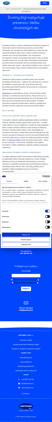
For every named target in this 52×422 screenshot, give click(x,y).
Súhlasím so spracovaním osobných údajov (26, 280)
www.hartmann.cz (27, 388)
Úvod (7, 9)
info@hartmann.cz (27, 383)
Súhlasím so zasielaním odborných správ (26, 283)
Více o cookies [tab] (42, 181)
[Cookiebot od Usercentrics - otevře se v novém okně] (42, 176)
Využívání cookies (26, 340)
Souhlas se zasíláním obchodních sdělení (26, 349)
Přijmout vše (26, 234)
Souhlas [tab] (9, 181)
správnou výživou (15, 140)
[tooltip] (38, 280)
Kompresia (6, 93)
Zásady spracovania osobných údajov (26, 344)
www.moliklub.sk (26, 362)
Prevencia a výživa (16, 9)
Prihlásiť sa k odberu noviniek (26, 268)
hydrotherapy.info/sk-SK (26, 366)
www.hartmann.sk (26, 358)
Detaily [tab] (26, 181)
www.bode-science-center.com (26, 371)
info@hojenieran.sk (26, 310)
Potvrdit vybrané (26, 239)
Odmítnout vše (26, 244)
